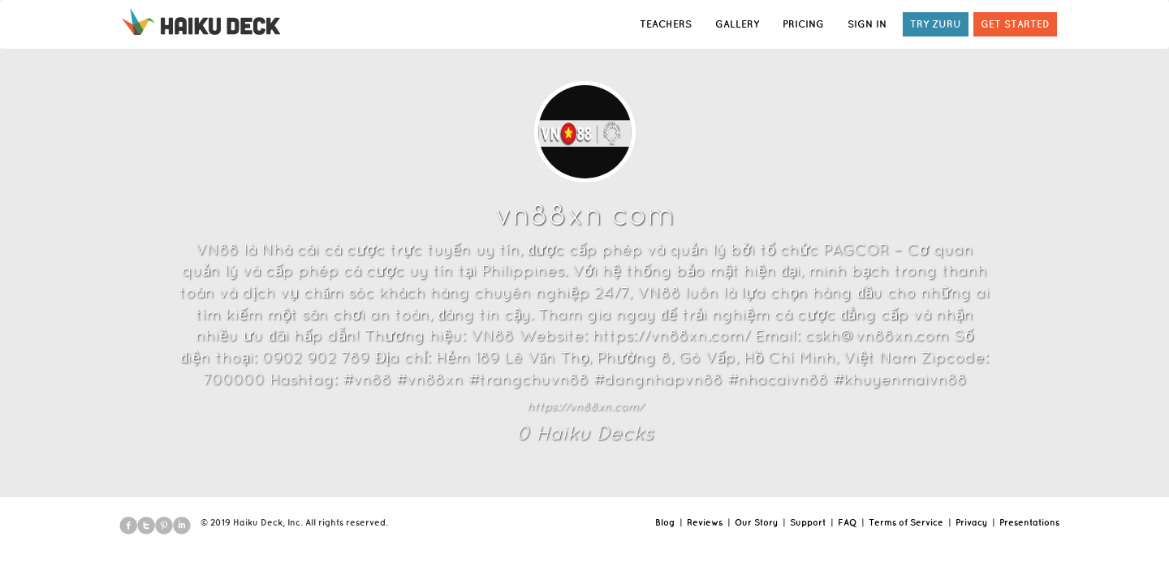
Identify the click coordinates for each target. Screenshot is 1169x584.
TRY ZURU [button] (935, 24)
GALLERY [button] (737, 24)
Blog (665, 522)
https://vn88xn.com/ (585, 406)
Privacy (971, 522)
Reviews (705, 522)
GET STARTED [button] (1015, 24)
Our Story (756, 522)
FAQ (847, 522)
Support (808, 522)
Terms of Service (906, 522)
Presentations (1029, 522)
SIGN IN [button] (867, 24)
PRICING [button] (803, 24)
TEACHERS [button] (666, 24)
